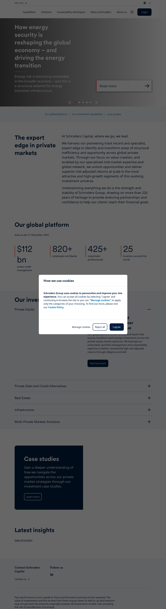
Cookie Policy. (56, 307)
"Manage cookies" (100, 300)
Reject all (100, 327)
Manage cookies (81, 327)
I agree (117, 327)
